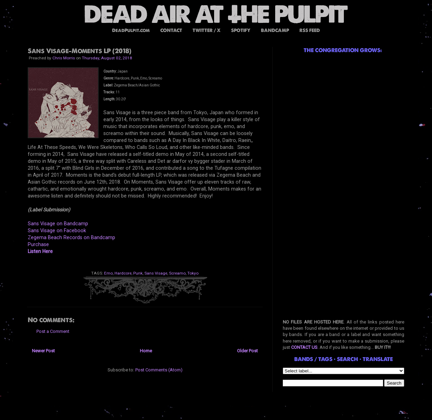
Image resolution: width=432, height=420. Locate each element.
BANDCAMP (275, 30)
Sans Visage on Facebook (57, 230)
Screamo (177, 273)
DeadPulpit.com (131, 30)
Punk (138, 273)
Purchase (38, 244)
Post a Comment (52, 331)
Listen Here (40, 251)
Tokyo (192, 273)
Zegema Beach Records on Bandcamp (71, 237)
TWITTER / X (207, 30)
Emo (108, 273)
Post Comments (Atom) (159, 369)
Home (146, 350)
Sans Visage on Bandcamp (58, 223)
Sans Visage (155, 273)
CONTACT (171, 30)
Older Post (247, 350)
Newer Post (43, 350)
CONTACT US (304, 347)
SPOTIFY (241, 30)
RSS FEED (309, 30)
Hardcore (123, 273)
